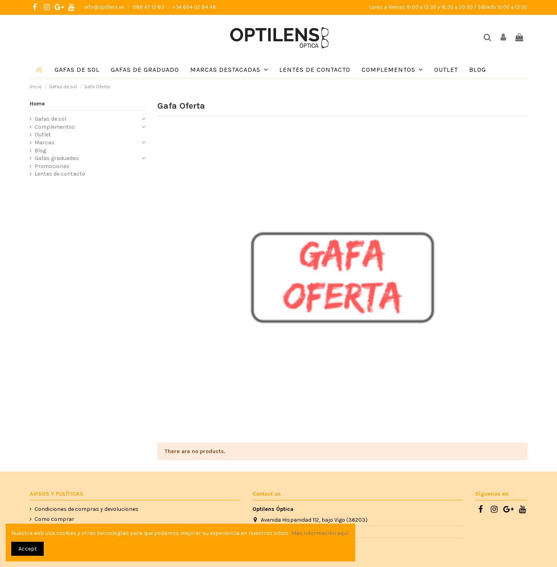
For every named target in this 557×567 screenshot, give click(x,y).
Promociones (52, 166)
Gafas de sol (50, 118)
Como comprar (54, 519)
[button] (229, 70)
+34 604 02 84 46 (194, 7)
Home (37, 103)
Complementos (55, 127)
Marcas (45, 142)
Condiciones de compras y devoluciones (86, 509)
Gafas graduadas (57, 158)
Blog (40, 150)
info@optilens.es (105, 7)
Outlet (43, 134)
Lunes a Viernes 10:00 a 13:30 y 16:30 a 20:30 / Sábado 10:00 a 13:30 (448, 7)
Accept (27, 548)
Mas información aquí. (320, 533)
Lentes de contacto (60, 173)
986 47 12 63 (149, 7)
